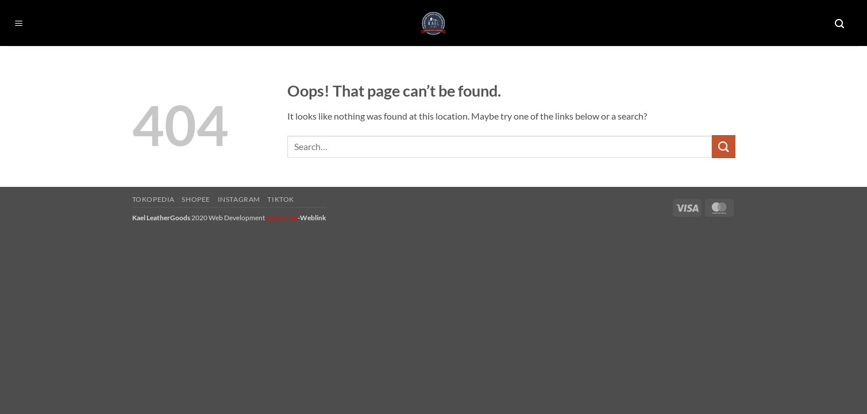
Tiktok (280, 199)
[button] (19, 23)
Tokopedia (153, 199)
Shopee (196, 199)
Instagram (239, 199)
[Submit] (723, 146)
